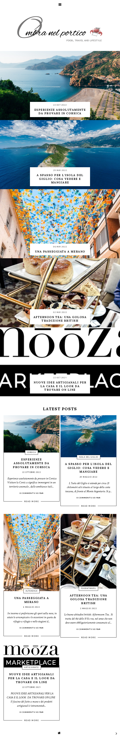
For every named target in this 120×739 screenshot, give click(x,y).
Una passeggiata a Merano (31, 600)
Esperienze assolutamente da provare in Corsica (31, 463)
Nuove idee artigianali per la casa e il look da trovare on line (31, 678)
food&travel (88, 588)
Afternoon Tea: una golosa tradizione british (88, 599)
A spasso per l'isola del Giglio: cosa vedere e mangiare (88, 467)
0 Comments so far (32, 493)
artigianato (31, 667)
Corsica (31, 452)
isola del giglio (88, 457)
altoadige (32, 591)
